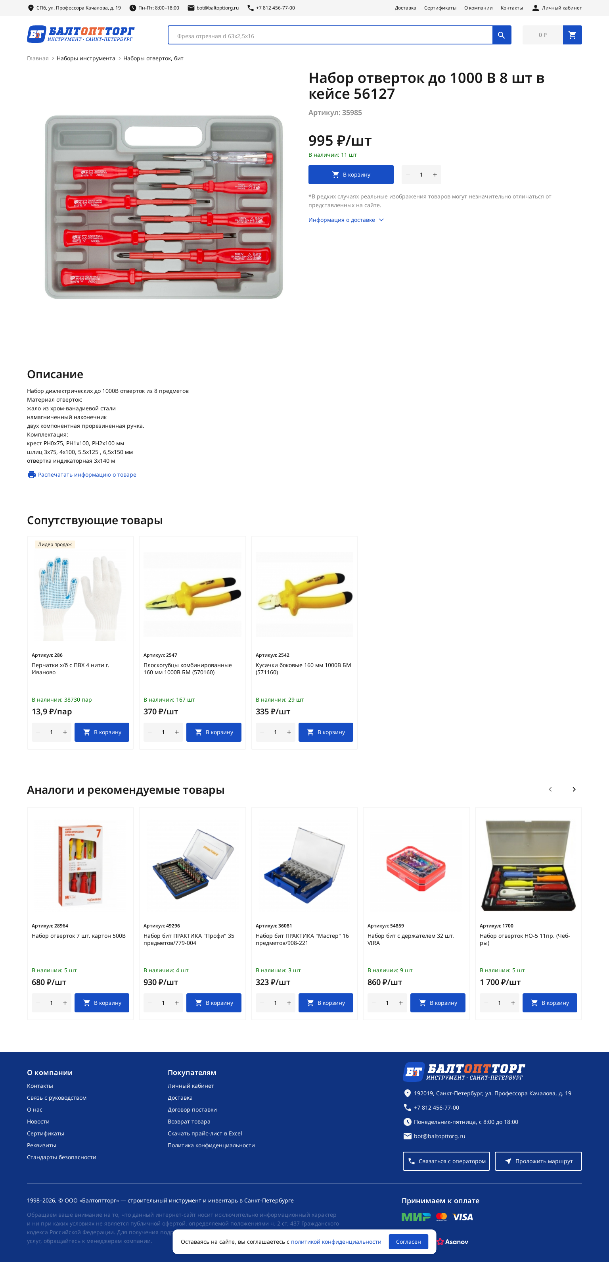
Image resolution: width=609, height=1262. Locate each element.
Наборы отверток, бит (153, 58)
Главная (38, 58)
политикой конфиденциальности (336, 1241)
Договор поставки (192, 1109)
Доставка (405, 8)
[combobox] (339, 34)
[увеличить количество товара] (435, 174)
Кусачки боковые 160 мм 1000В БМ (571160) (303, 669)
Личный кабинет (191, 1085)
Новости (38, 1121)
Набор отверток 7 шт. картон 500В (79, 935)
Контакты (512, 8)
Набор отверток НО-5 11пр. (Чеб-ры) (525, 939)
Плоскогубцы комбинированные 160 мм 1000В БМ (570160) (188, 669)
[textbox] (334, 36)
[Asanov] (452, 1242)
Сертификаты (440, 8)
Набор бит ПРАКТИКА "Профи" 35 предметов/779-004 (189, 939)
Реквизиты (41, 1145)
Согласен (408, 1241)
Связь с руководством (56, 1097)
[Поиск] (501, 35)
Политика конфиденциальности (211, 1145)
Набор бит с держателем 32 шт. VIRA (411, 939)
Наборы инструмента (86, 58)
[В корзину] (102, 732)
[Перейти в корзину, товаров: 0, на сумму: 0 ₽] (552, 34)
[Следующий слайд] (574, 789)
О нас (34, 1109)
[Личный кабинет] (556, 8)
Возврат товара (189, 1121)
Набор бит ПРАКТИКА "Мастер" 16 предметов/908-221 (302, 939)
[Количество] (421, 174)
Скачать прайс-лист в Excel (205, 1133)
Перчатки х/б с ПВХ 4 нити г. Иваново (70, 669)
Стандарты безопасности (61, 1157)
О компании (478, 8)
